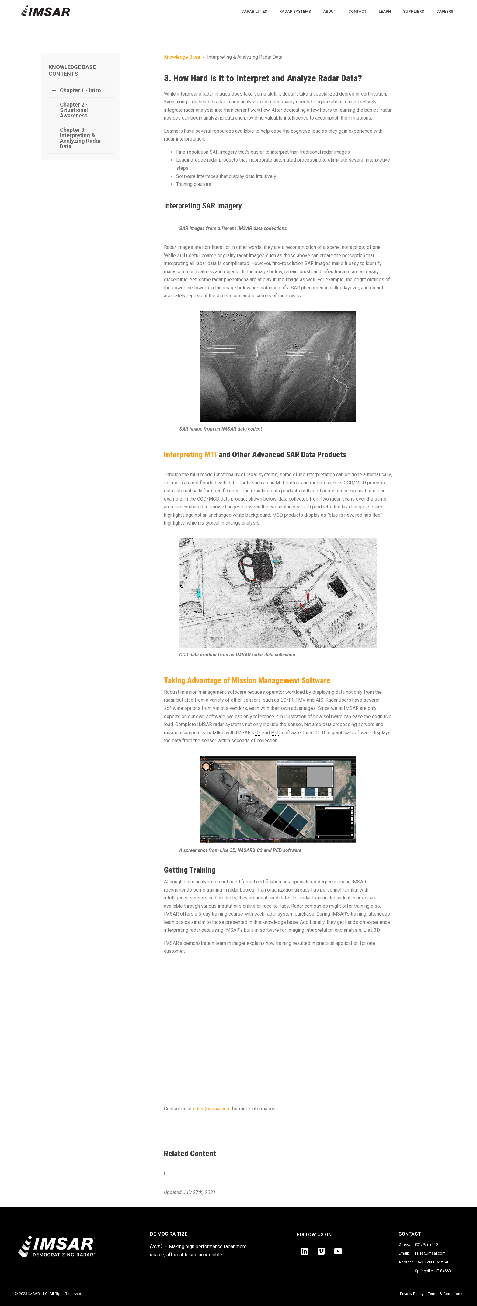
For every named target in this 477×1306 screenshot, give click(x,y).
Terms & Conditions (445, 1293)
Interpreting (190, 454)
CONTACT (357, 11)
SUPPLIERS (413, 11)
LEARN (385, 11)
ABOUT (329, 11)
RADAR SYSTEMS (295, 11)
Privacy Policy (411, 1293)
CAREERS (444, 11)
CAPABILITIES (254, 11)
